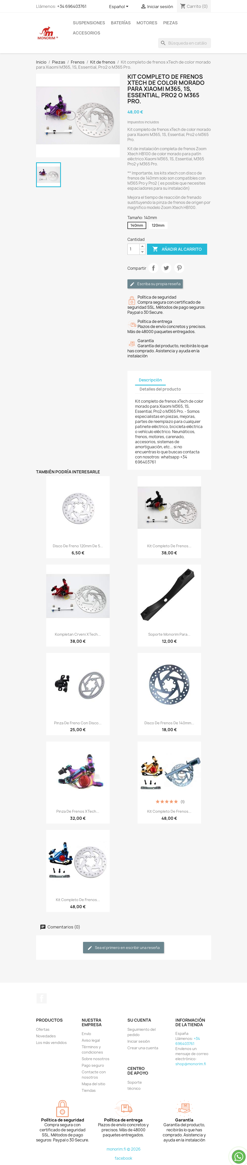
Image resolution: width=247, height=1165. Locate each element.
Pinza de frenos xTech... (77, 811)
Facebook (42, 998)
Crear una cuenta (142, 1047)
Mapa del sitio (93, 1083)
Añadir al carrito (177, 249)
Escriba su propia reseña (155, 284)
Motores (147, 23)
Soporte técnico (134, 1085)
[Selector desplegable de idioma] (119, 7)
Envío (86, 1033)
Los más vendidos (51, 1042)
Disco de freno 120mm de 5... (78, 545)
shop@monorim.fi (190, 1063)
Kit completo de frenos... (169, 545)
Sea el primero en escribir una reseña (123, 947)
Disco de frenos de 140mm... (169, 723)
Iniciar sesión (138, 1041)
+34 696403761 (72, 6)
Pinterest (179, 268)
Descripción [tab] (150, 380)
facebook (123, 1158)
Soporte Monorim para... (169, 634)
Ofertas (43, 1029)
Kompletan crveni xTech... (78, 634)
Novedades (46, 1036)
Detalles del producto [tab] (160, 389)
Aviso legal (91, 1040)
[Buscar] (184, 43)
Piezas (170, 23)
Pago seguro (93, 1065)
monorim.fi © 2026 (124, 1149)
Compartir (153, 268)
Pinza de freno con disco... (78, 723)
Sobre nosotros (95, 1058)
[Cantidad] (133, 249)
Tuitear (166, 268)
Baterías (121, 23)
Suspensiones (89, 23)
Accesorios (86, 33)
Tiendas (89, 1090)
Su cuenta (139, 1020)
